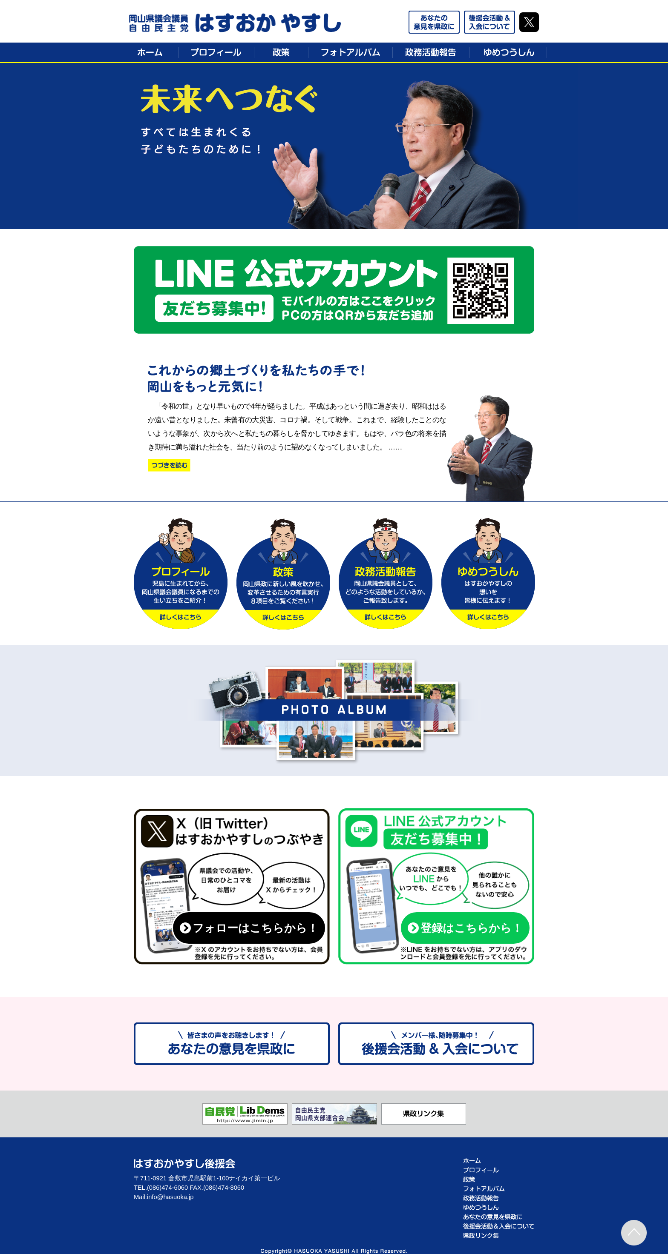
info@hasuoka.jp (170, 1197)
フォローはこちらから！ (249, 928)
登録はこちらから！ (465, 928)
